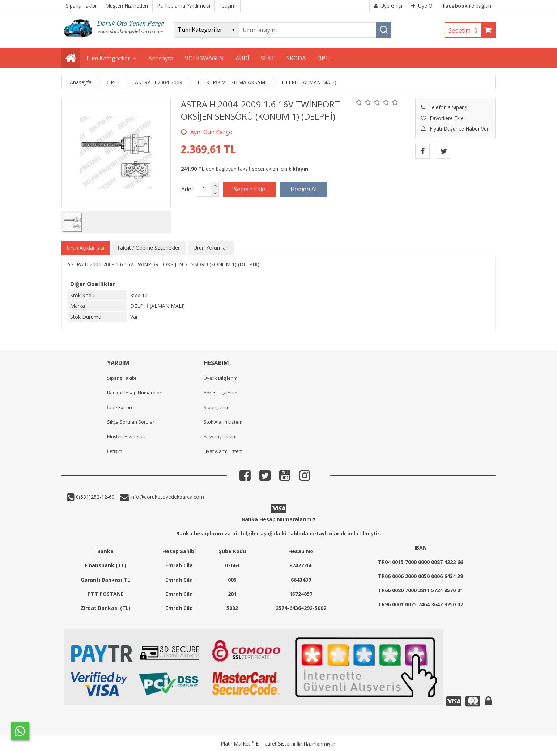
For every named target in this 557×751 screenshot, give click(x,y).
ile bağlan (467, 5)
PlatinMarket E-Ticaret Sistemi (258, 743)
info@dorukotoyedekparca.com (166, 496)
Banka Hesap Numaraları (134, 392)
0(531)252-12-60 (95, 496)
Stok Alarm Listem (223, 422)
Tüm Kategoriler (107, 58)
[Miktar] (203, 189)
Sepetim (464, 30)
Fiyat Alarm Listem (223, 451)
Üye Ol (422, 5)
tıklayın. (299, 168)
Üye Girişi (388, 5)
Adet (187, 189)
